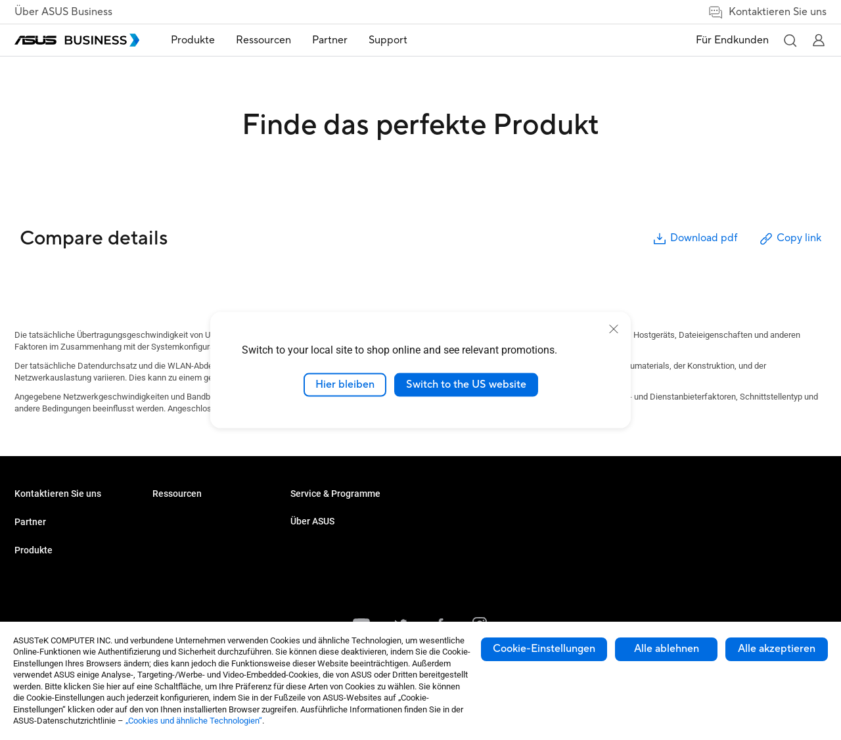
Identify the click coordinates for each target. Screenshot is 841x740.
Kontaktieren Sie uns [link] (767, 12)
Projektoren (173, 535)
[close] (613, 329)
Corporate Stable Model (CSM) (346, 565)
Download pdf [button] (694, 239)
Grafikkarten (175, 555)
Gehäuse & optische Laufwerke (210, 575)
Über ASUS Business (63, 11)
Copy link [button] (789, 239)
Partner (30, 564)
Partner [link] (330, 40)
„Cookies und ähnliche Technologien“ (193, 721)
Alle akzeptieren (776, 648)
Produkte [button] (193, 40)
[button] (790, 40)
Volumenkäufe (41, 515)
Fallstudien (310, 515)
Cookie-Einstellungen (544, 648)
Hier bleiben (345, 384)
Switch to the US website (466, 384)
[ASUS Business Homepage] (76, 40)
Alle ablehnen (666, 648)
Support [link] (388, 40)
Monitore (168, 515)
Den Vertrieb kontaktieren (61, 535)
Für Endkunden (732, 40)
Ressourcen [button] (263, 40)
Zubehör (167, 594)
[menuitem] (193, 40)
